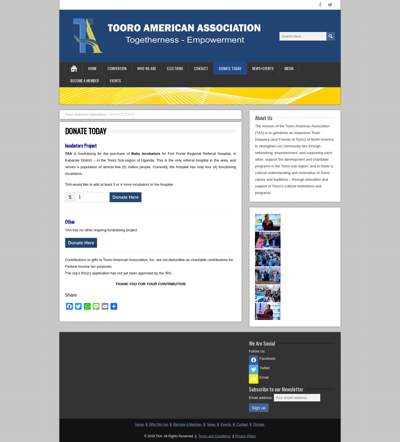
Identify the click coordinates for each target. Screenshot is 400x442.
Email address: (261, 398)
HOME (92, 68)
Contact (242, 424)
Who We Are (158, 424)
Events (226, 424)
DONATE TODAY (230, 68)
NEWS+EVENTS (263, 68)
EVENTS (115, 80)
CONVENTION (117, 68)
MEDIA (289, 68)
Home (139, 424)
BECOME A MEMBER (84, 80)
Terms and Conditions (214, 436)
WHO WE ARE (146, 68)
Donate (259, 424)
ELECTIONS (175, 68)
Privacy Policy (245, 436)
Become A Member (187, 424)
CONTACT (201, 68)
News (211, 424)
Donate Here (125, 197)
